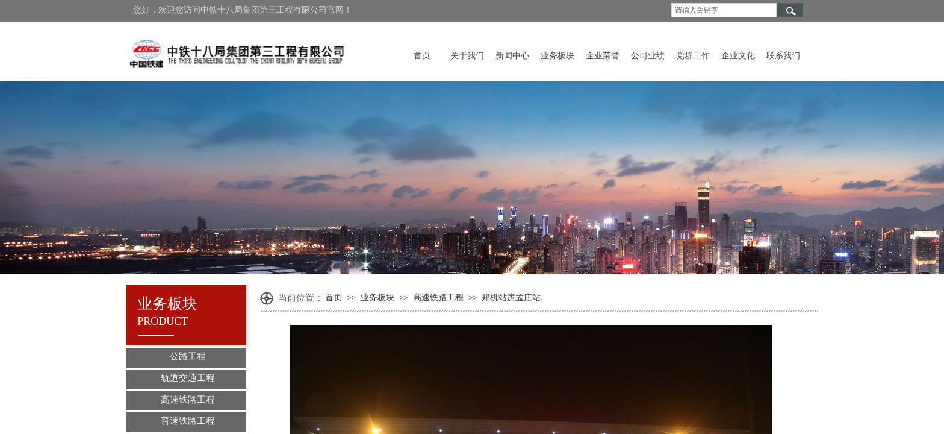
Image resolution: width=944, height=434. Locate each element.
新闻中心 (512, 55)
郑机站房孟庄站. (512, 297)
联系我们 (783, 55)
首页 (422, 55)
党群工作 (693, 55)
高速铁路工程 (438, 297)
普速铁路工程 (188, 421)
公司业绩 (648, 55)
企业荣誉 (603, 55)
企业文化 (738, 55)
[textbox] (724, 10)
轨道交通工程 (188, 378)
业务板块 (557, 55)
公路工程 (188, 356)
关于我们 (467, 55)
